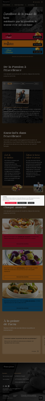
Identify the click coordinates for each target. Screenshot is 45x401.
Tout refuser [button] (22, 202)
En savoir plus (6, 200)
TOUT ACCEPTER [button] (11, 202)
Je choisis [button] (31, 202)
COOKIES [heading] (5, 196)
